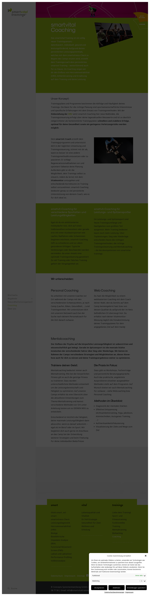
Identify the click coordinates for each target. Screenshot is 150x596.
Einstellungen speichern (136, 588)
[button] (146, 556)
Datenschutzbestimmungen (114, 592)
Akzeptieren (99, 588)
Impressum (129, 592)
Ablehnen (116, 588)
